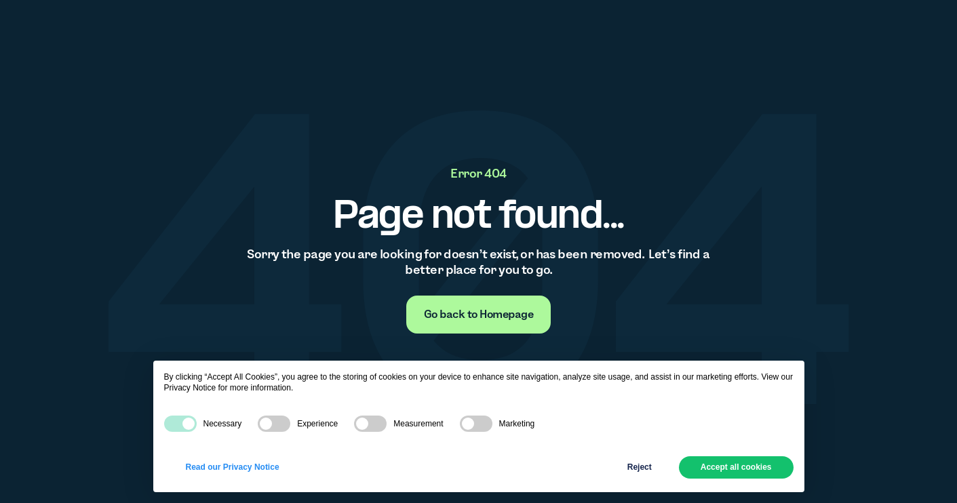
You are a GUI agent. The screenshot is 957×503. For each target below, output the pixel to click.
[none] (479, 314)
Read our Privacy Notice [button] (232, 467)
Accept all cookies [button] (736, 467)
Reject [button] (639, 467)
